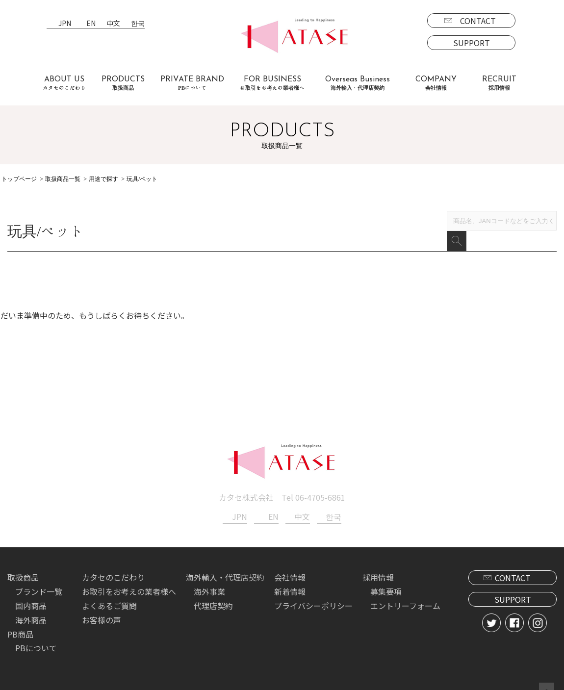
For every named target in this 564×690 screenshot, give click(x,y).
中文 (113, 24)
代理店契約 (213, 592)
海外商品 (31, 606)
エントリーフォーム (405, 592)
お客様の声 (101, 606)
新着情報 (290, 578)
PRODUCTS (123, 83)
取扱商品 (23, 563)
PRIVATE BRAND (192, 83)
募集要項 (386, 578)
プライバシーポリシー (313, 592)
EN (91, 24)
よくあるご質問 (109, 592)
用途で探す (103, 179)
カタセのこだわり (113, 563)
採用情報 (378, 563)
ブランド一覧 (38, 578)
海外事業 (209, 578)
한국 (138, 24)
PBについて (36, 634)
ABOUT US (64, 83)
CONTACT (478, 20)
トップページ (19, 179)
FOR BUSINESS (272, 83)
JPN (64, 24)
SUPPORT (471, 43)
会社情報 (290, 563)
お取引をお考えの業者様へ (129, 578)
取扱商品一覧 (62, 179)
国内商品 (31, 592)
